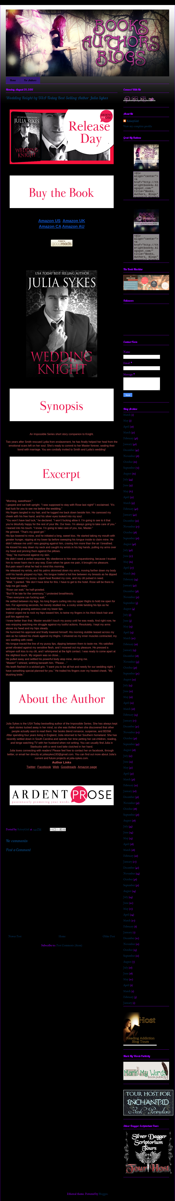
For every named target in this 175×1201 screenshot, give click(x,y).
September (129, 468)
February (128, 438)
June (125, 485)
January (127, 444)
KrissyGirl (133, 121)
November (129, 456)
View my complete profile (137, 126)
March (127, 415)
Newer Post (15, 936)
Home (13, 80)
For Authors (30, 80)
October (128, 462)
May (125, 421)
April (126, 427)
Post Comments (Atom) (69, 945)
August (127, 473)
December (128, 450)
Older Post (109, 936)
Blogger (103, 1194)
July (125, 479)
